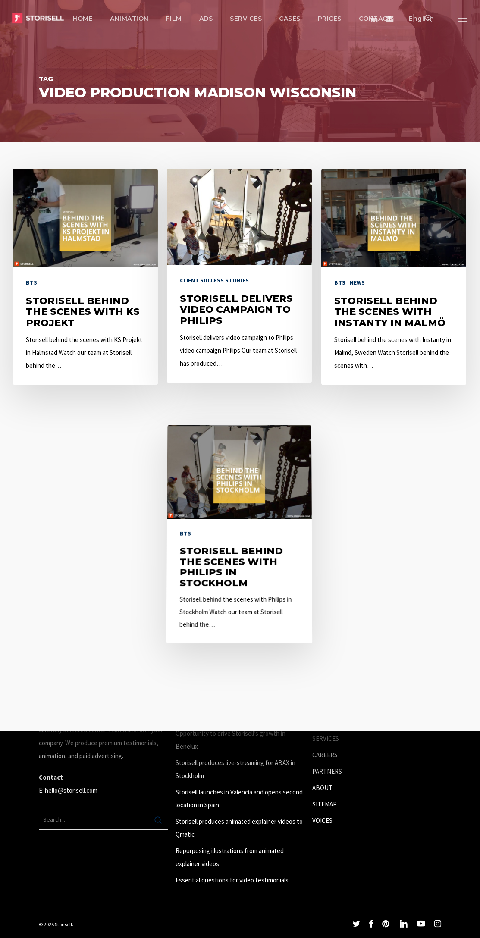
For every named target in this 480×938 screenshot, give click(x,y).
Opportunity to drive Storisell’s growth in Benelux (230, 739)
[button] (462, 18)
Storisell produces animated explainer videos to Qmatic (239, 827)
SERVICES (325, 738)
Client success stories (214, 280)
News (357, 282)
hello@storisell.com (71, 790)
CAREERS (325, 755)
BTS (31, 282)
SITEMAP (324, 804)
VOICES (322, 820)
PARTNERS (327, 771)
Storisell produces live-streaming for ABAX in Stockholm (235, 769)
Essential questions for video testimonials (232, 880)
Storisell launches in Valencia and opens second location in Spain (239, 798)
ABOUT (322, 788)
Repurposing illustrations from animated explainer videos (230, 857)
